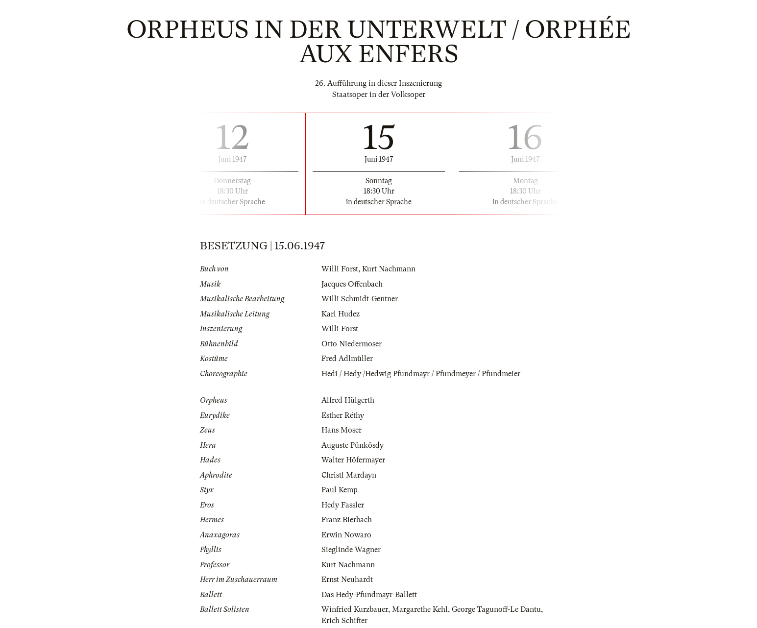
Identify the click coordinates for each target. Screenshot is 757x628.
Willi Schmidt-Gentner (359, 298)
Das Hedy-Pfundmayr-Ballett (369, 594)
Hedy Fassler (342, 505)
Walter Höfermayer (353, 460)
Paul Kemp (339, 489)
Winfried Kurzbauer (354, 609)
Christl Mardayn (348, 475)
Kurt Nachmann (388, 269)
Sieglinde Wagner (351, 549)
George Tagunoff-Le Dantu (496, 609)
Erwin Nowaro (346, 535)
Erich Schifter (344, 620)
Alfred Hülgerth (347, 400)
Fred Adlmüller (347, 358)
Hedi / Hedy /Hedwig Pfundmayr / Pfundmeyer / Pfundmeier (420, 373)
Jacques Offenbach (352, 284)
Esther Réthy (342, 415)
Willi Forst (339, 269)
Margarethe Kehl (420, 609)
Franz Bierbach (346, 519)
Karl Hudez (340, 314)
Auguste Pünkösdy (352, 445)
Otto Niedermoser (351, 343)
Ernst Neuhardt (347, 579)
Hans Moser (341, 430)
